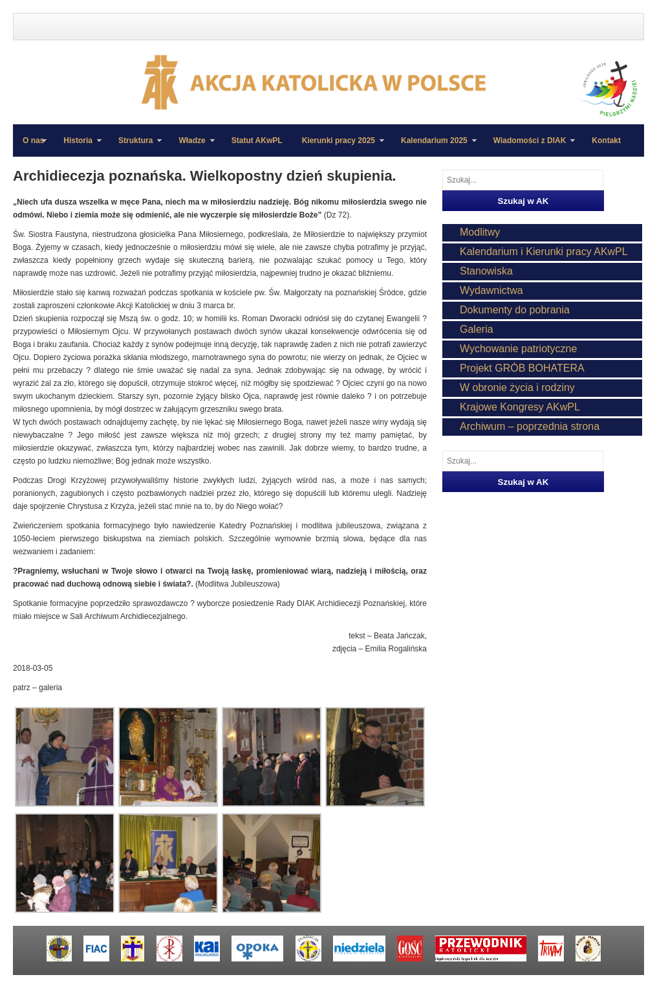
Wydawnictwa (491, 290)
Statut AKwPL (257, 140)
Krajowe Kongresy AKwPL (520, 406)
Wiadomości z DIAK (530, 146)
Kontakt (606, 140)
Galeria (476, 329)
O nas (33, 140)
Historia (78, 146)
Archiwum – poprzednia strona (529, 426)
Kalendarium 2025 (434, 146)
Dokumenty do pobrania (515, 309)
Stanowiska (486, 270)
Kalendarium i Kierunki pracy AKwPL (544, 251)
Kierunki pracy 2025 (338, 146)
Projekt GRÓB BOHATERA (522, 368)
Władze (191, 146)
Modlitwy (480, 232)
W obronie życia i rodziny (517, 387)
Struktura (135, 146)
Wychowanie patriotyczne (518, 348)
